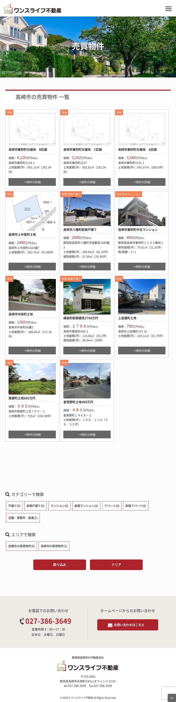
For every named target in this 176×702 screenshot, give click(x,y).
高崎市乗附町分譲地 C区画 (82, 149)
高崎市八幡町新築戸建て (80, 229)
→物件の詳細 (32, 182)
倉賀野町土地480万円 (78, 402)
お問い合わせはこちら (129, 625)
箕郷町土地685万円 (22, 398)
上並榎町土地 (127, 318)
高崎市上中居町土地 (22, 234)
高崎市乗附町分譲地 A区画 (137, 149)
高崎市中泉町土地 (21, 314)
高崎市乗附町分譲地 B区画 (28, 149)
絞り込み (59, 564)
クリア (116, 564)
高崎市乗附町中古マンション (138, 229)
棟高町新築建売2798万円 (80, 318)
